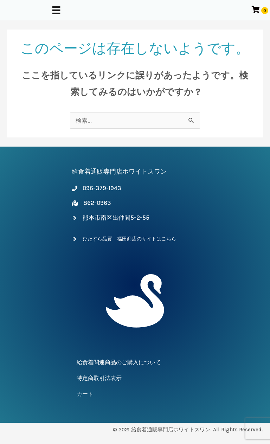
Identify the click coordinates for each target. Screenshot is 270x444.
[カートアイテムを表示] (260, 10)
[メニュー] (56, 10)
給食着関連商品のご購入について (119, 362)
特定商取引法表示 (99, 378)
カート (85, 394)
